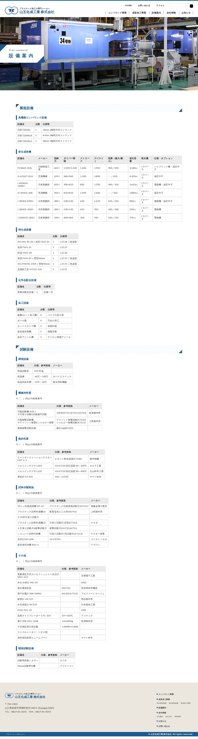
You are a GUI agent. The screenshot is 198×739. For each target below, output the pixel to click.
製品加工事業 (185, 704)
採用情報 (176, 718)
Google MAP (47, 708)
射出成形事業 (159, 704)
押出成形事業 (172, 704)
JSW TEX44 (25, 135)
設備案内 (156, 12)
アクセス (160, 5)
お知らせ (186, 12)
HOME (128, 5)
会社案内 (157, 718)
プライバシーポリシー (16, 737)
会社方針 (167, 718)
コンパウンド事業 (117, 12)
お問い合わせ (144, 5)
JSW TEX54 (25, 141)
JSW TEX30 (24, 129)
